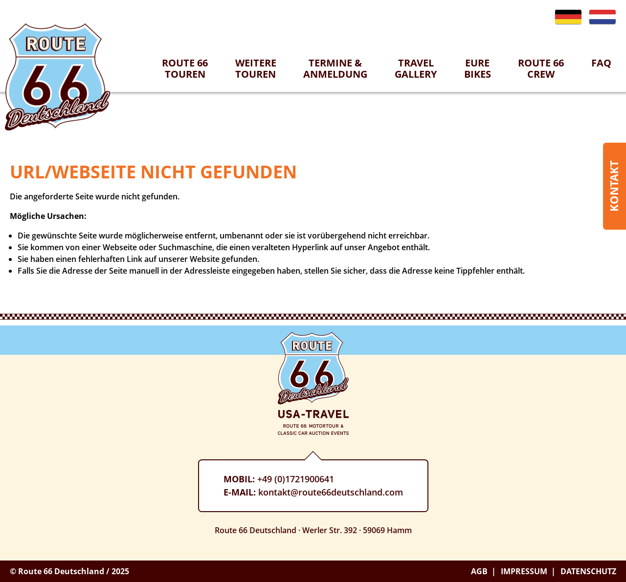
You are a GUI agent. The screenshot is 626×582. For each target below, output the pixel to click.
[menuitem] (185, 74)
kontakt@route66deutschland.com (330, 492)
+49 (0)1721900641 (295, 479)
